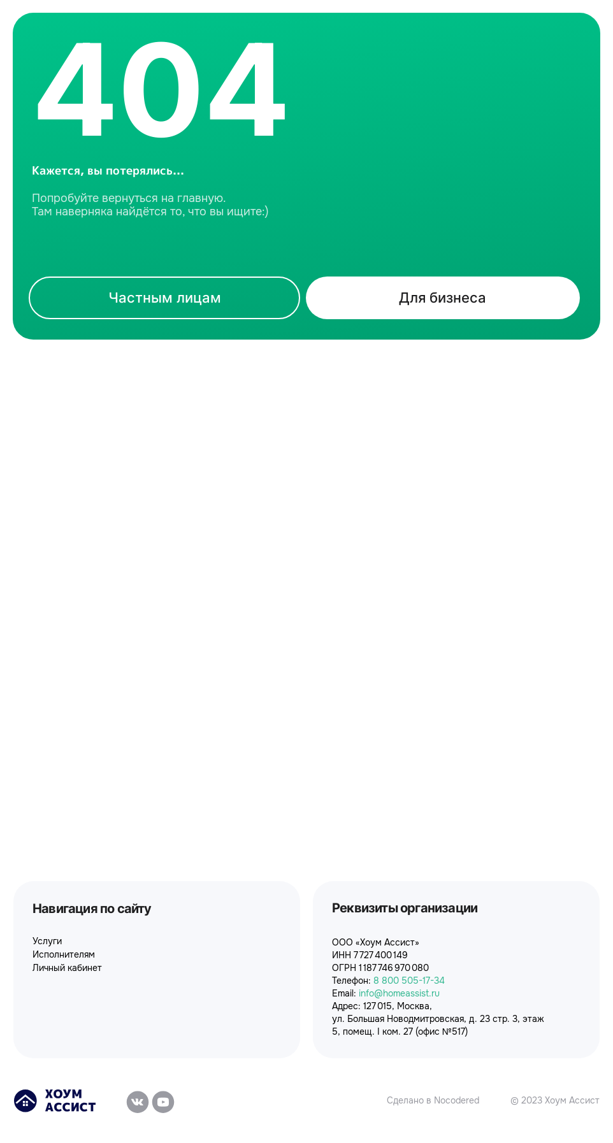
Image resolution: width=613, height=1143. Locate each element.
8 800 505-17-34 (409, 980)
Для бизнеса (442, 297)
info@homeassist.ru (399, 993)
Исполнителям (63, 954)
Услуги (47, 941)
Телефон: (352, 980)
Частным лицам (164, 297)
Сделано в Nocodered (433, 1100)
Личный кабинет (67, 968)
